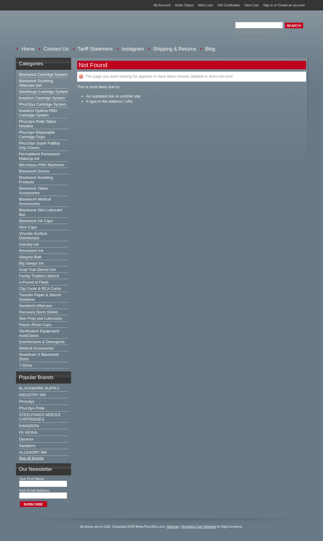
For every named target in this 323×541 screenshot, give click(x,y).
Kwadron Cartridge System (42, 98)
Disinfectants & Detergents (42, 342)
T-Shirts (25, 365)
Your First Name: (32, 478)
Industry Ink (29, 244)
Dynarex (26, 439)
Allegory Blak (30, 257)
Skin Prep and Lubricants (40, 318)
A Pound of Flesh (33, 282)
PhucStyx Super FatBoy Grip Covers (39, 145)
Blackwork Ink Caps (36, 221)
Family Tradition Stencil (39, 276)
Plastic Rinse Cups (35, 324)
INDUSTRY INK (32, 395)
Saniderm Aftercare (35, 305)
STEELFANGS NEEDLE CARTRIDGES (40, 416)
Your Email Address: (34, 490)
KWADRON (29, 426)
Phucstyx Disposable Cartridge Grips (37, 134)
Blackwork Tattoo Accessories (33, 190)
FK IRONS (28, 432)
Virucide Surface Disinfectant (33, 235)
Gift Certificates (229, 5)
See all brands (31, 458)
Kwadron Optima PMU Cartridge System (38, 112)
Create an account (291, 5)
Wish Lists (205, 5)
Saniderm (27, 445)
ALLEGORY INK (33, 452)
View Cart (251, 5)
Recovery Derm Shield (38, 312)
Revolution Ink (31, 250)
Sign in (268, 5)
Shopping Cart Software (198, 526)
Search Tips (274, 32)
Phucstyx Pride (32, 408)
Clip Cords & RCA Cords (40, 288)
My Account (161, 5)
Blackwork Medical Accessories (35, 201)
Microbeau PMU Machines (41, 165)
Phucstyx (27, 401)
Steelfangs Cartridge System (43, 91)
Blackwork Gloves (34, 171)
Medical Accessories (36, 348)
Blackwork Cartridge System (43, 74)
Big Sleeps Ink (31, 263)
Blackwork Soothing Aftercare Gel (36, 83)
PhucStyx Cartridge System (42, 104)
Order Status (184, 5)
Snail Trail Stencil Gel (37, 269)
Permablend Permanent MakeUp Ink (39, 156)
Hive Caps (28, 227)
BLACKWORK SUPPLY (39, 388)
